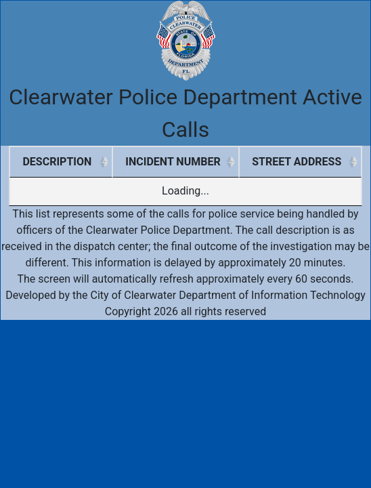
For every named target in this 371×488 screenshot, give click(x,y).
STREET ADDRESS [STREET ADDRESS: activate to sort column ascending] (296, 161)
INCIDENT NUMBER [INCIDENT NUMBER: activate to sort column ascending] (172, 161)
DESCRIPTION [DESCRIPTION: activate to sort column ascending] (56, 161)
